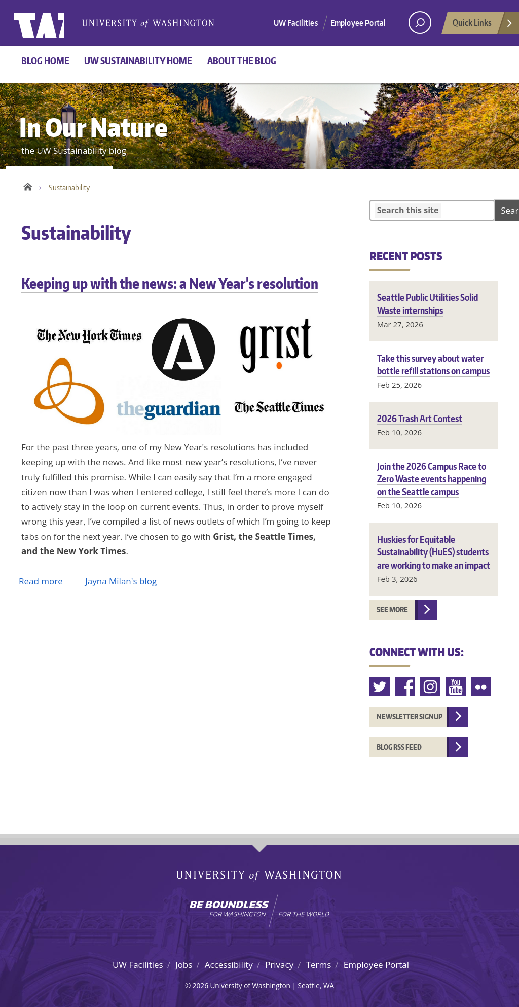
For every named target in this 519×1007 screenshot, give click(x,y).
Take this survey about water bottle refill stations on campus (433, 364)
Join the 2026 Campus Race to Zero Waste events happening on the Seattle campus (431, 478)
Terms (318, 964)
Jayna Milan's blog (121, 581)
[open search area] (420, 22)
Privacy (279, 964)
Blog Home (45, 60)
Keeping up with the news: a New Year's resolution (169, 283)
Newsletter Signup (409, 716)
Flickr (481, 687)
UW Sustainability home (138, 60)
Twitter (380, 687)
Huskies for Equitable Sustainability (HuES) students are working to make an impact (433, 551)
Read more (41, 581)
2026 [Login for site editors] (200, 985)
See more (392, 609)
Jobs (183, 964)
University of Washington (55, 23)
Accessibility (229, 964)
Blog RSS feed (399, 747)
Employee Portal (358, 23)
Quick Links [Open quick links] (483, 25)
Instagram (430, 687)
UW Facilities (296, 23)
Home (27, 185)
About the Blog (241, 60)
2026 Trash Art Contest (419, 418)
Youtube (456, 687)
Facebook (405, 687)
